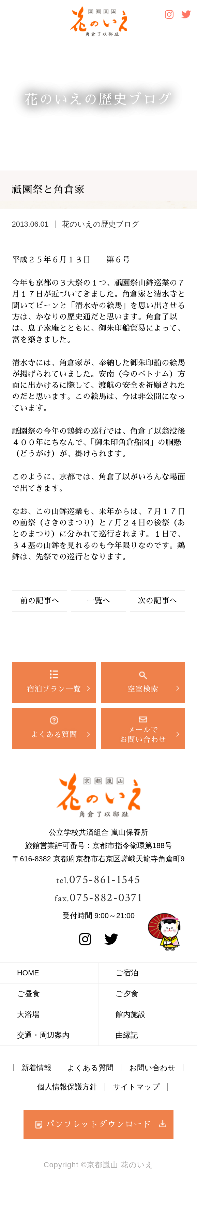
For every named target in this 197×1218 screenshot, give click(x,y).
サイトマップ (136, 1087)
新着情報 (36, 1068)
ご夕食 (127, 993)
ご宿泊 (127, 973)
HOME (28, 973)
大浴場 (28, 1014)
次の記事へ (157, 601)
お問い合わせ (152, 1068)
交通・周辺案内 (43, 1035)
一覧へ (98, 601)
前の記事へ (39, 601)
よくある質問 (90, 1068)
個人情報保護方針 (67, 1087)
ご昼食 (28, 993)
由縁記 (127, 1035)
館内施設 (131, 1014)
